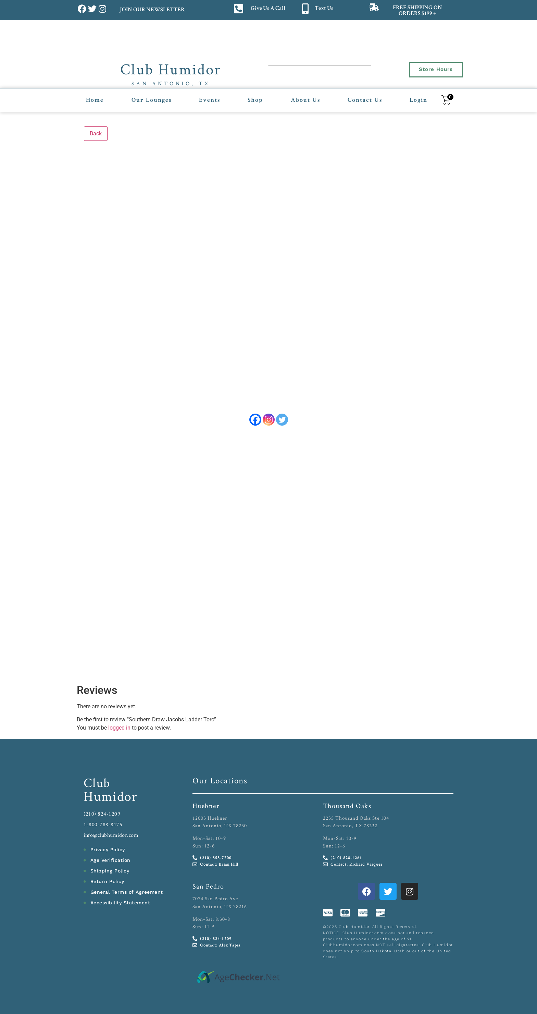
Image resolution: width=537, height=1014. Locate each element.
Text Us (324, 9)
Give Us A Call (268, 9)
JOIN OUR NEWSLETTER (152, 10)
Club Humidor (170, 69)
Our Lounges (152, 100)
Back (96, 133)
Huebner (206, 803)
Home (95, 100)
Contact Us (365, 100)
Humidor (111, 794)
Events (209, 100)
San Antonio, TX (171, 83)
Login (418, 100)
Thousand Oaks (347, 803)
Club (97, 780)
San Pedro (208, 884)
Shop (255, 100)
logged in (119, 725)
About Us (305, 100)
